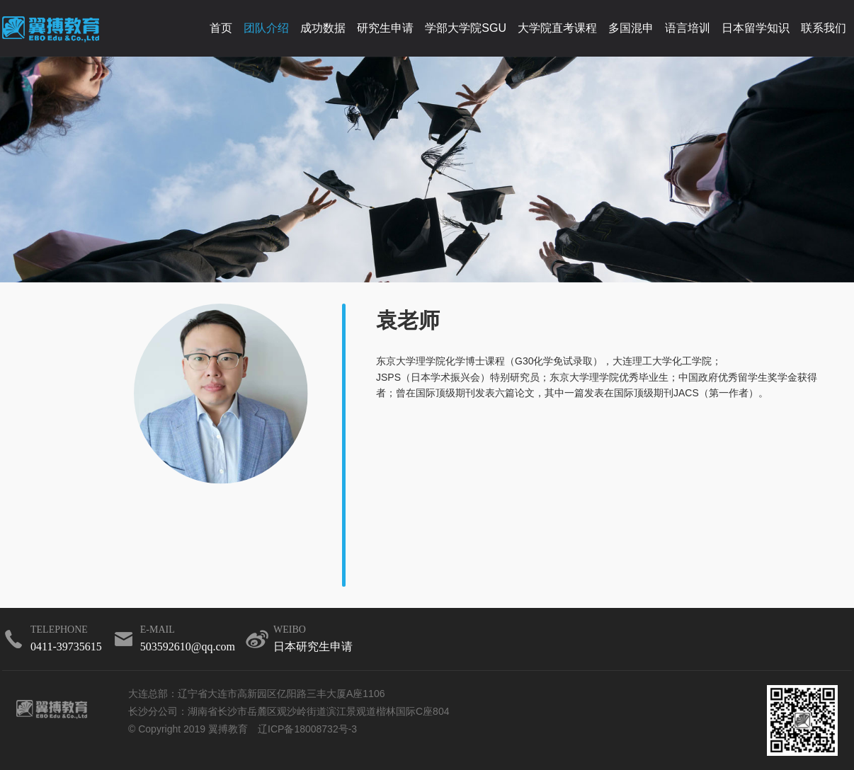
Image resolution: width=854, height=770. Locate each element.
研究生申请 (385, 28)
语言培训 (687, 28)
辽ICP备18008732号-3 (307, 729)
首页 (221, 28)
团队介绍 (266, 28)
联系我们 (823, 28)
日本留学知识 (756, 28)
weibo (313, 640)
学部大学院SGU (465, 28)
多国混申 (631, 28)
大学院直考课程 (557, 28)
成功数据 (323, 28)
